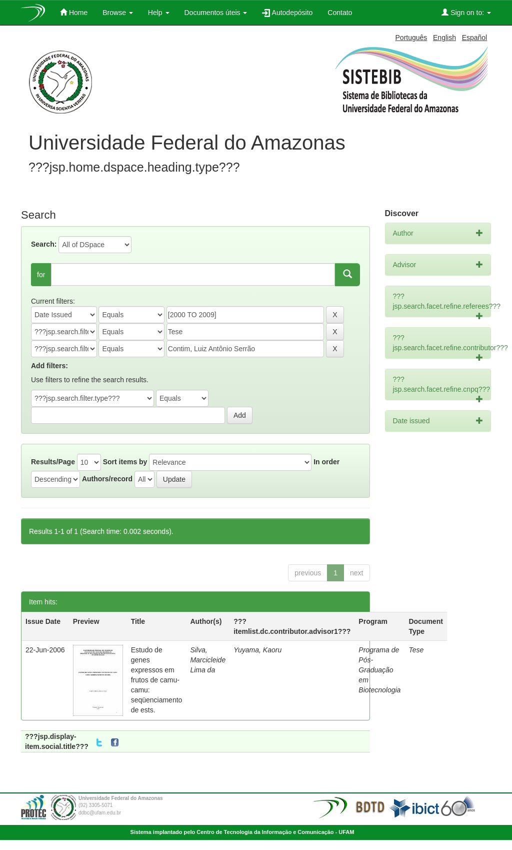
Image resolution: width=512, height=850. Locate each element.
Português (412, 38)
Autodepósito (287, 13)
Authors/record (107, 479)
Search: (43, 244)
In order (327, 462)
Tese (416, 650)
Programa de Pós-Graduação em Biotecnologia (379, 670)
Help (159, 13)
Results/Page (53, 462)
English (444, 38)
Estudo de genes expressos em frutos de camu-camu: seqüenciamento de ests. (156, 680)
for (41, 275)
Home (74, 12)
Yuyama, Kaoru (258, 650)
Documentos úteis (216, 13)
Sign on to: (466, 12)
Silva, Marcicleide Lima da (208, 660)
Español (475, 38)
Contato (340, 13)
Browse (117, 13)
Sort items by (125, 462)
